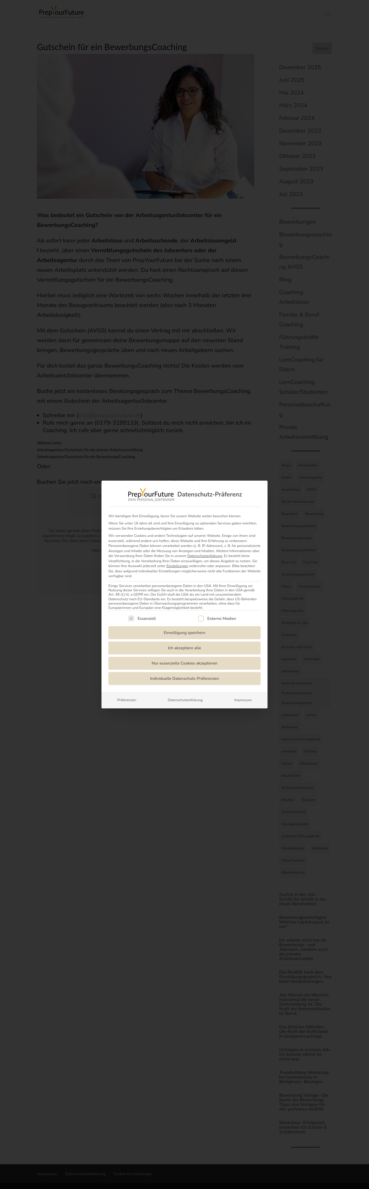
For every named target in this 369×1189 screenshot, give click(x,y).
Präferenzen (126, 700)
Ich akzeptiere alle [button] (184, 648)
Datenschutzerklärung (204, 556)
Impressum (243, 700)
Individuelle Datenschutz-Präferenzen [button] (184, 678)
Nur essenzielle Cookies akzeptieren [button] (184, 663)
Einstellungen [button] (177, 566)
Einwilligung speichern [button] (185, 632)
